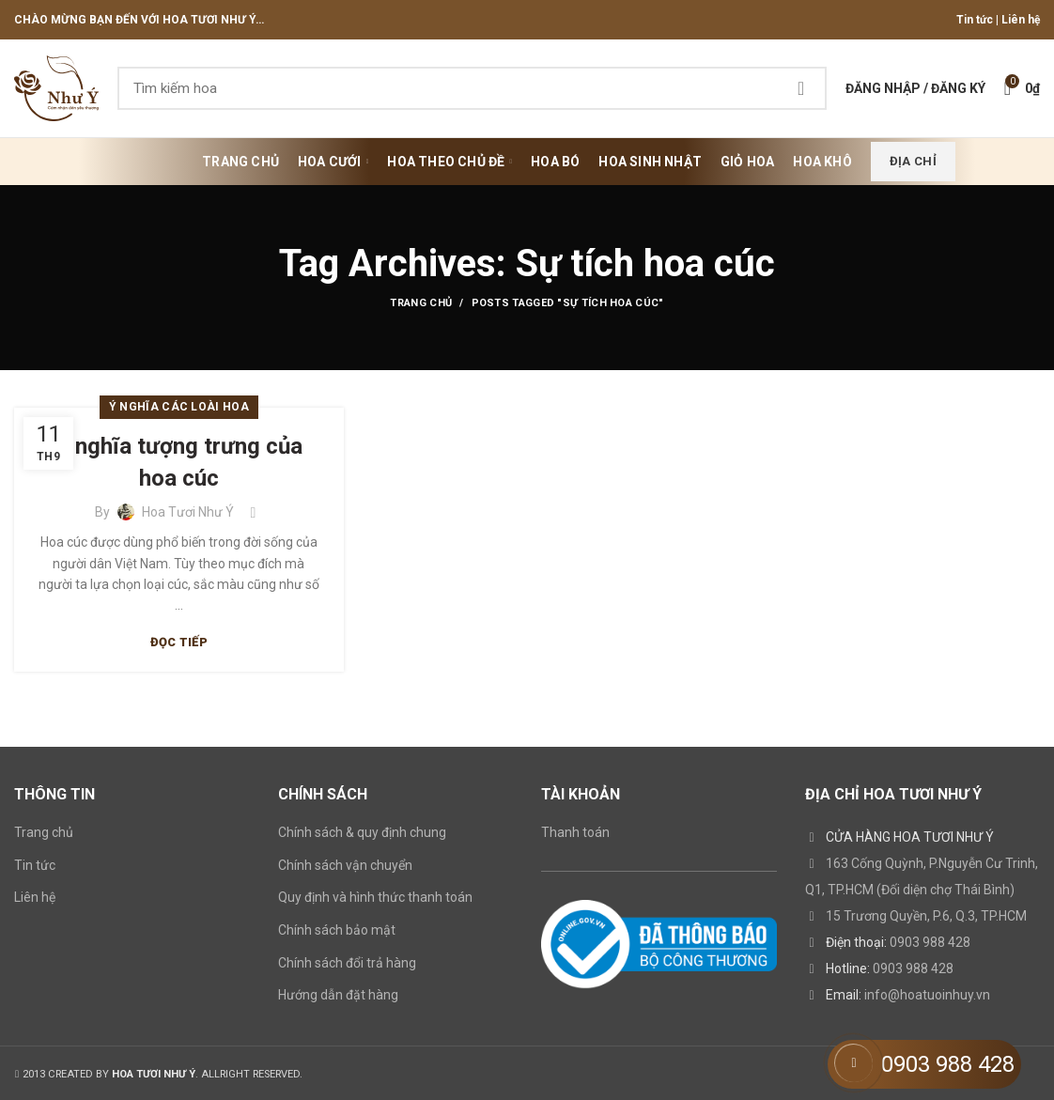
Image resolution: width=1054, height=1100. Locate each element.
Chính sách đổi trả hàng (347, 962)
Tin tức (974, 19)
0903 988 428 (930, 942)
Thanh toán (575, 832)
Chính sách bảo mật (336, 929)
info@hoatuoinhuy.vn (927, 994)
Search (801, 88)
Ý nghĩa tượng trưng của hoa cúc (178, 462)
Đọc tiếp (179, 642)
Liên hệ (1020, 19)
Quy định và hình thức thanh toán (375, 897)
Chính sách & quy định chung (362, 832)
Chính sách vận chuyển (345, 865)
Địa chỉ (913, 161)
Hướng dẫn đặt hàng (338, 994)
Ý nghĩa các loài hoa (179, 406)
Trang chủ (421, 303)
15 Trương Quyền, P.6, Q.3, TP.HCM (926, 915)
